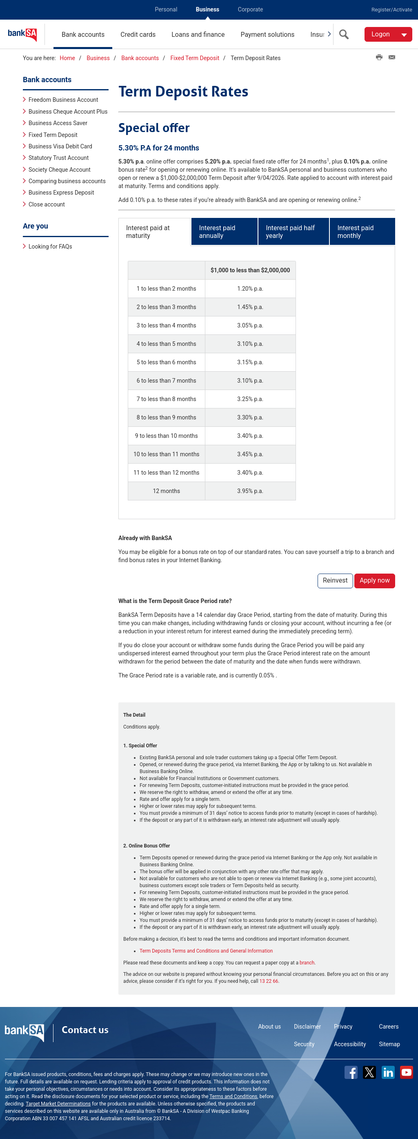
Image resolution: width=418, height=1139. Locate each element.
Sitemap (389, 1043)
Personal (166, 9)
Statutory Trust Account (59, 157)
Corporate (250, 9)
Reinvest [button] (335, 580)
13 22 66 (269, 981)
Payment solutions (267, 34)
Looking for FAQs (50, 246)
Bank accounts (83, 34)
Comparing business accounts (67, 180)
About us (269, 1026)
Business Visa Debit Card (60, 146)
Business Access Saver (58, 122)
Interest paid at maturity (148, 231)
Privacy (343, 1026)
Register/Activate (391, 10)
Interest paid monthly (356, 231)
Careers (389, 1026)
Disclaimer (307, 1026)
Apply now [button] (375, 580)
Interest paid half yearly (290, 231)
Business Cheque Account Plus (68, 111)
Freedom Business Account (63, 99)
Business (207, 9)
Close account (47, 204)
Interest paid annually (217, 231)
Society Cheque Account (60, 169)
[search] (345, 34)
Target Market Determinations (58, 1103)
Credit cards (138, 34)
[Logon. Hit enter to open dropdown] (388, 34)
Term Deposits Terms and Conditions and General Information (206, 950)
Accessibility (350, 1043)
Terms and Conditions (233, 1096)
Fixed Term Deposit (195, 58)
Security (304, 1043)
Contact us (85, 1029)
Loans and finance (198, 34)
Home (67, 58)
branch (307, 962)
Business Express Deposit (61, 192)
